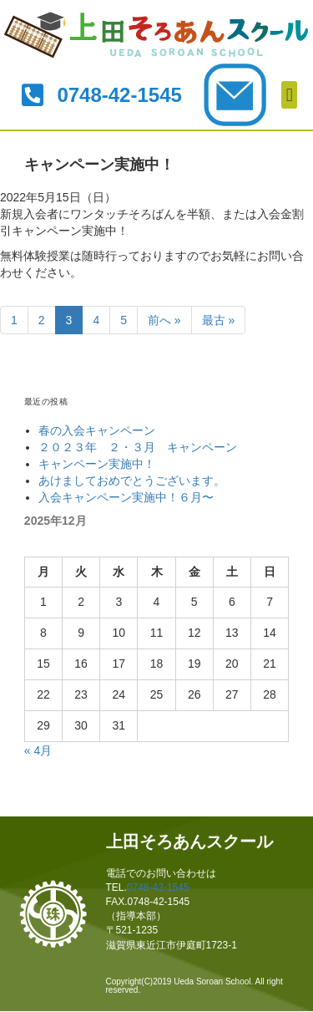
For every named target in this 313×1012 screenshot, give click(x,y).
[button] (289, 95)
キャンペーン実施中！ (96, 463)
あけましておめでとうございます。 (131, 480)
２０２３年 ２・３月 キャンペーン (137, 447)
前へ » (164, 320)
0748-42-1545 (158, 887)
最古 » (218, 320)
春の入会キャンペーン (96, 430)
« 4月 (38, 750)
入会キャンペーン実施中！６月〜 (126, 497)
